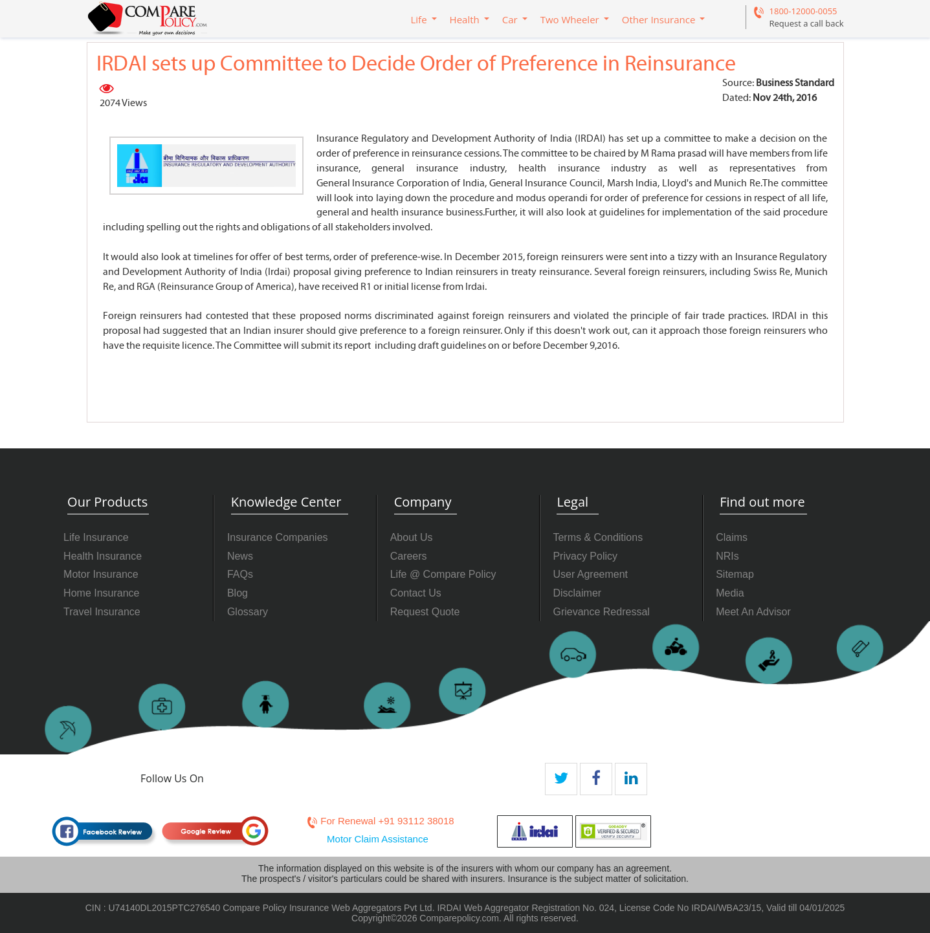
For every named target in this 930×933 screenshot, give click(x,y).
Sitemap (735, 574)
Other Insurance (659, 19)
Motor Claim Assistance (377, 838)
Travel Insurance (101, 611)
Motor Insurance (100, 574)
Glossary (247, 611)
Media (730, 592)
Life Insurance (96, 537)
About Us (411, 537)
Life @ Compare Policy (443, 574)
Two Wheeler (569, 19)
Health (465, 19)
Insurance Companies (277, 537)
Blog (237, 592)
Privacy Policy (585, 556)
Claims (731, 537)
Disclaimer (577, 592)
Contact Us (415, 592)
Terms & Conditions (598, 537)
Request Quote (425, 611)
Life (419, 19)
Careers (408, 556)
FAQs (240, 574)
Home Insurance (101, 592)
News (240, 556)
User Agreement (590, 574)
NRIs (727, 556)
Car (510, 19)
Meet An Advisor (753, 611)
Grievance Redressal (601, 611)
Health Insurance (102, 556)
